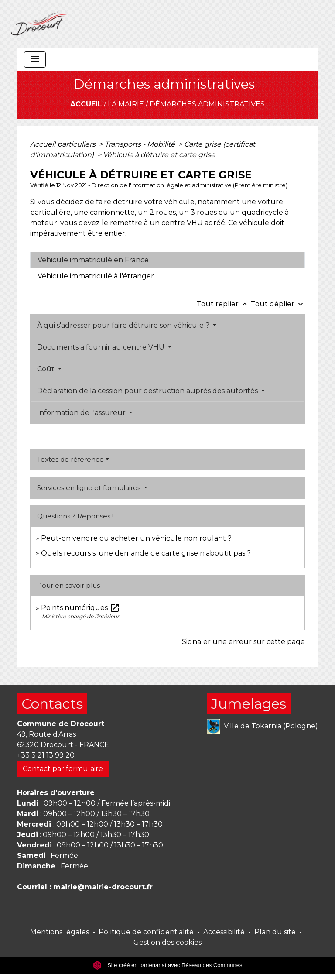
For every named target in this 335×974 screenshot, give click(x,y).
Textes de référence (70, 459)
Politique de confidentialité (146, 932)
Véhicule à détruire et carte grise (159, 155)
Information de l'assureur (82, 412)
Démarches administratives (207, 104)
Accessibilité (224, 932)
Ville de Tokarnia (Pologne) (262, 726)
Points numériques (80, 608)
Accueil (86, 104)
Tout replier (224, 304)
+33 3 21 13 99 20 (46, 755)
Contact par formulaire (63, 769)
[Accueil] (39, 24)
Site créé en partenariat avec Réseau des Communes (168, 965)
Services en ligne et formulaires (89, 488)
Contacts (52, 703)
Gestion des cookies (167, 942)
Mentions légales (59, 932)
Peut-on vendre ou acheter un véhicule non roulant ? (136, 538)
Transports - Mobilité (141, 144)
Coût (46, 369)
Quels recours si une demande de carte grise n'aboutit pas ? (146, 553)
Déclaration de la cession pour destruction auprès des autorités (148, 391)
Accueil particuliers (63, 144)
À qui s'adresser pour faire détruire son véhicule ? (124, 325)
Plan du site (275, 932)
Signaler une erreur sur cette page (243, 642)
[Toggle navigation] (35, 59)
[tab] (167, 260)
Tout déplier (278, 304)
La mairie (126, 104)
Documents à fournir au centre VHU (101, 347)
